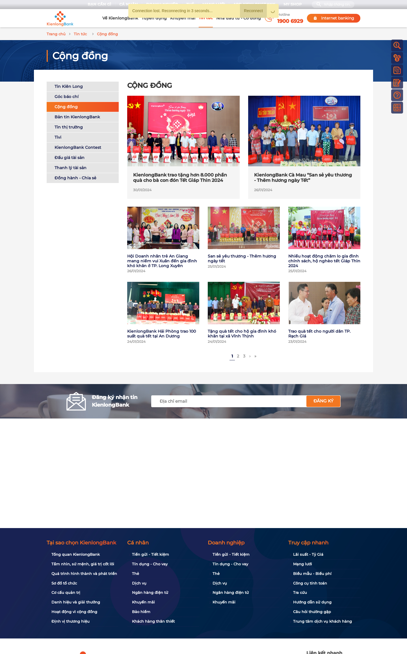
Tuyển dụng (154, 18)
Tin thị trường (69, 126)
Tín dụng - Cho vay (150, 564)
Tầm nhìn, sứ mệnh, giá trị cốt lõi (82, 564)
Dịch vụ (139, 583)
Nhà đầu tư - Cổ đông (238, 18)
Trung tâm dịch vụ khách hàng (322, 621)
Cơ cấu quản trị (65, 592)
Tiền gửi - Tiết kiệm (150, 554)
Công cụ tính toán (310, 583)
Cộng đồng (66, 105)
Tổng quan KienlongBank (75, 554)
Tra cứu (300, 592)
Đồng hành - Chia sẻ (75, 177)
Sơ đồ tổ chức (64, 583)
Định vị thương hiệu (70, 621)
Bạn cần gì (99, 4)
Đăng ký (323, 400)
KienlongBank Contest (78, 146)
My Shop (292, 4)
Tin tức (206, 17)
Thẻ (135, 573)
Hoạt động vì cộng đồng (74, 611)
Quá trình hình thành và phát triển (84, 573)
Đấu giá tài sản (70, 156)
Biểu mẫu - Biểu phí (312, 573)
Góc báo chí (67, 95)
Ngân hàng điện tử (150, 592)
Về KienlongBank (120, 18)
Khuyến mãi (182, 18)
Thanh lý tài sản (70, 166)
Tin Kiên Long (69, 85)
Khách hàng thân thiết (153, 621)
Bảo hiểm (141, 611)
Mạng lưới (302, 564)
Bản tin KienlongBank (77, 116)
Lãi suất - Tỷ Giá (308, 554)
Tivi (58, 136)
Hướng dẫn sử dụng (312, 602)
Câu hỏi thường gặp (312, 611)
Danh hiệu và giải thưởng (75, 602)
